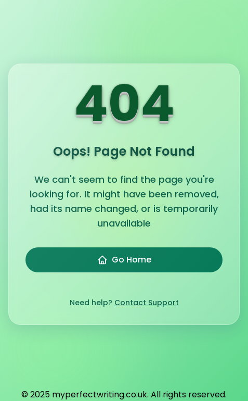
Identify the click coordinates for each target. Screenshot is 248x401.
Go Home (124, 260)
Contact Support (146, 302)
